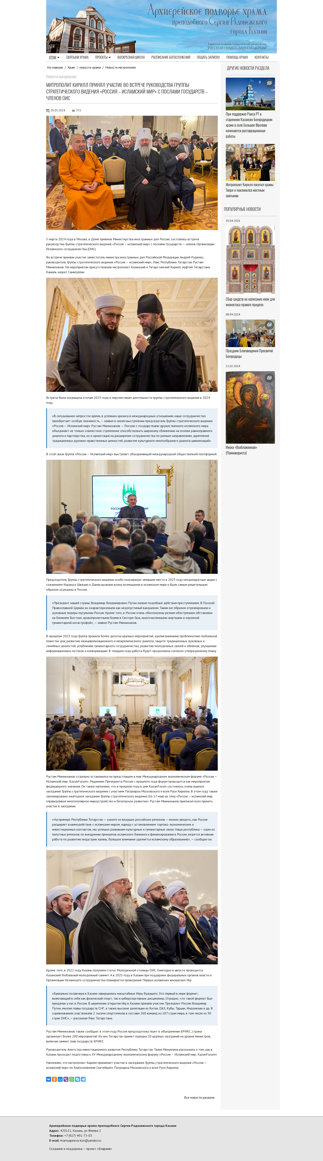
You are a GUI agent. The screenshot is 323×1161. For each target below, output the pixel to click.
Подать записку (208, 57)
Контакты (262, 57)
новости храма (90, 67)
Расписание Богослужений (170, 57)
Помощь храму (237, 57)
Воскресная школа (131, 57)
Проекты (103, 57)
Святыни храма (77, 57)
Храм (54, 57)
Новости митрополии (120, 67)
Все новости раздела (199, 1097)
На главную (55, 67)
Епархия (104, 1149)
